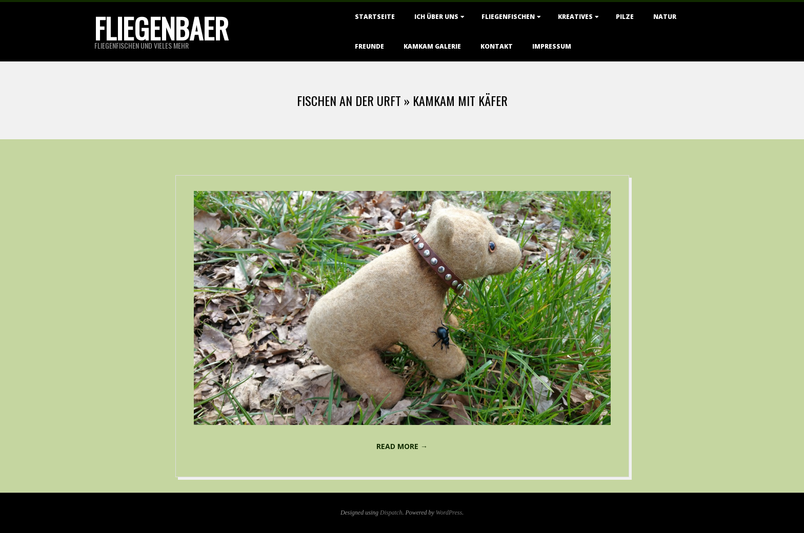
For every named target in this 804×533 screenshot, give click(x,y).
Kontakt (496, 46)
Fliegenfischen (508, 16)
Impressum (551, 46)
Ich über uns (436, 16)
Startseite (375, 16)
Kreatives (575, 16)
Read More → (402, 446)
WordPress (449, 512)
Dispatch (391, 512)
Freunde (369, 46)
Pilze (625, 16)
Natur (664, 16)
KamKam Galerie (432, 46)
